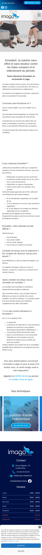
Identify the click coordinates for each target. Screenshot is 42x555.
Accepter (21, 545)
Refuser (21, 551)
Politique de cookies (13, 541)
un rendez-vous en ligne (21, 379)
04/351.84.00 (21, 376)
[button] (40, 527)
